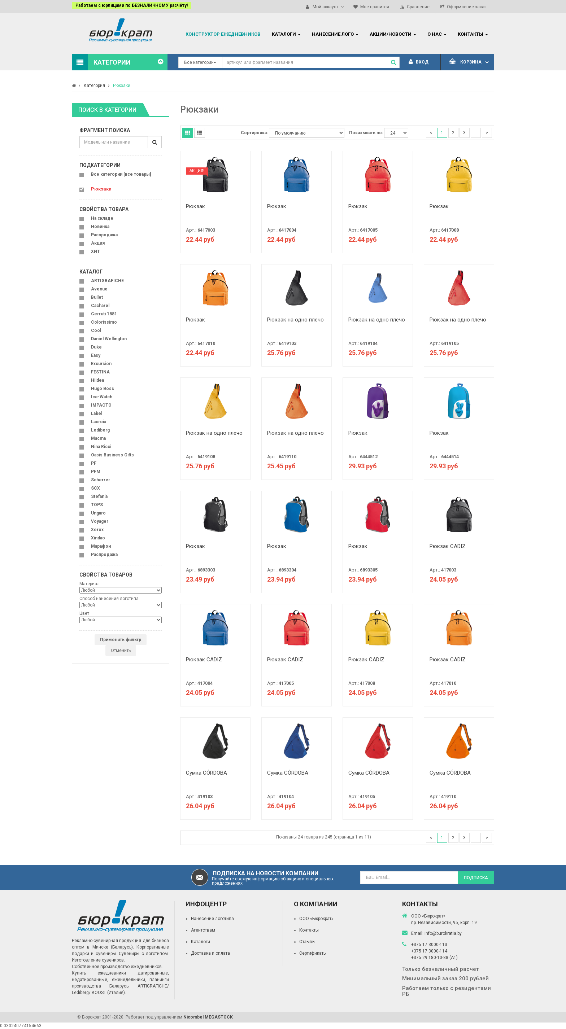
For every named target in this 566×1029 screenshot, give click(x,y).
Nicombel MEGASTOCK (208, 1017)
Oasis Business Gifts (112, 454)
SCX (95, 488)
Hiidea (97, 380)
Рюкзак (195, 206)
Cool (96, 330)
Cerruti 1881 (104, 313)
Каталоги (200, 941)
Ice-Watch (101, 396)
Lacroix (98, 421)
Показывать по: (366, 132)
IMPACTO (101, 405)
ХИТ (95, 251)
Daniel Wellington (109, 338)
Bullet (97, 297)
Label (96, 413)
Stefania (99, 496)
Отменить (121, 650)
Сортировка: (254, 132)
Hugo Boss (102, 388)
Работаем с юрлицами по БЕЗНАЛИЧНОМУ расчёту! (131, 5)
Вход (418, 62)
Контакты (309, 930)
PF (93, 463)
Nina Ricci (101, 446)
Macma (98, 438)
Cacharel (100, 305)
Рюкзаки (121, 85)
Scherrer (100, 479)
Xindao (98, 537)
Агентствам (203, 930)
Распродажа (104, 234)
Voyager (99, 521)
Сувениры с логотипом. (144, 953)
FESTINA (100, 372)
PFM (95, 471)
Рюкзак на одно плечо (295, 319)
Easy (95, 355)
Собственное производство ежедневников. (117, 966)
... (475, 132)
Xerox (97, 529)
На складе (102, 218)
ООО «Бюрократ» (316, 918)
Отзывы (307, 941)
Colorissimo (104, 322)
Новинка (100, 226)
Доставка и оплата (210, 953)
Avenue (99, 289)
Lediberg (100, 430)
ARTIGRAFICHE (107, 280)
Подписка (476, 877)
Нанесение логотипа (212, 918)
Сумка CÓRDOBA (206, 773)
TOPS (97, 504)
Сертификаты (313, 953)
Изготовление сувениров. (98, 960)
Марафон (101, 546)
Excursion (101, 363)
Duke (96, 347)
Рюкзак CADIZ (448, 546)
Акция (98, 243)
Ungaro (98, 513)
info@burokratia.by (443, 933)
